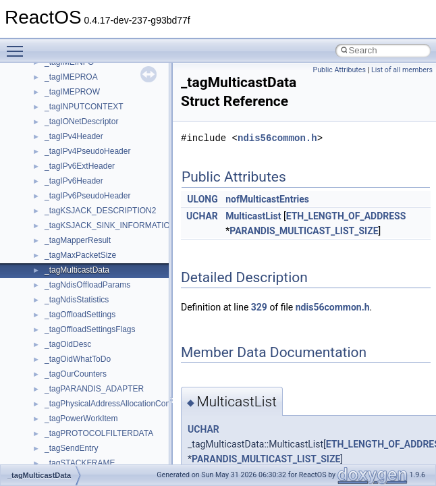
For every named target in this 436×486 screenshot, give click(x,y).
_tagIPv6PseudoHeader (87, 195)
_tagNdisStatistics (77, 299)
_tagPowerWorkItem (81, 418)
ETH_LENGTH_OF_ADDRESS (346, 216)
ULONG (202, 199)
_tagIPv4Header (74, 136)
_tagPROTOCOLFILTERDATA (99, 433)
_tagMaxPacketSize (80, 255)
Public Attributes (339, 69)
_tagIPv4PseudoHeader (87, 151)
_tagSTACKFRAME (80, 463)
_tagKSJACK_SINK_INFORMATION (110, 225)
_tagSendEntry (71, 448)
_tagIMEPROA (71, 77)
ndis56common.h (277, 138)
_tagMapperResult (78, 240)
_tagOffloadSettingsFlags (90, 329)
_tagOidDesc (68, 344)
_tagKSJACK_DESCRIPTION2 (100, 210)
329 (259, 307)
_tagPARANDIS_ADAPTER (94, 389)
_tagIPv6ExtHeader (80, 166)
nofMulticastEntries (267, 199)
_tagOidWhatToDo (78, 359)
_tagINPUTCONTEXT (84, 106)
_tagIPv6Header (74, 181)
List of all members (402, 69)
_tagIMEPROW (72, 92)
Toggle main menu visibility (18, 45)
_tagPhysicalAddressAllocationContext (114, 403)
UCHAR (202, 216)
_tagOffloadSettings (80, 314)
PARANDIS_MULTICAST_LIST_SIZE (303, 230)
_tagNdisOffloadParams (87, 285)
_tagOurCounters (76, 374)
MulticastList (253, 216)
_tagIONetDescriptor (81, 121)
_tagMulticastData (77, 270)
